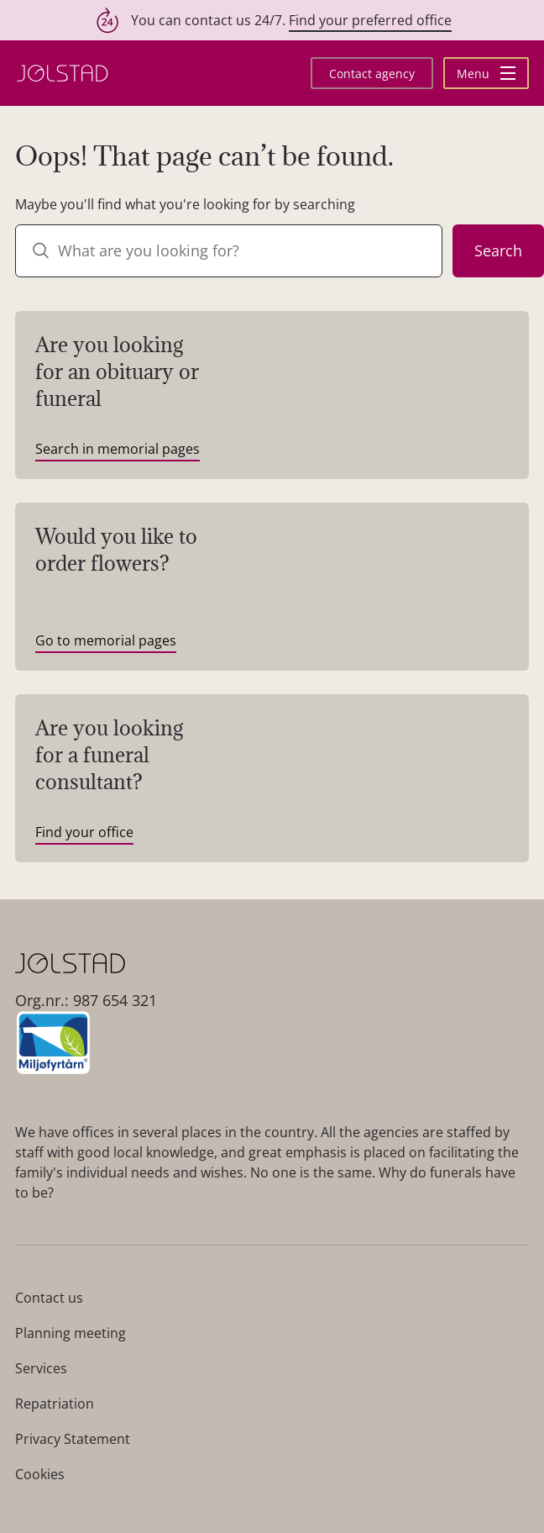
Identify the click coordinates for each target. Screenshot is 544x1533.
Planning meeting (70, 1333)
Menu (486, 74)
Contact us (49, 1297)
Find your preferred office (370, 20)
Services (41, 1368)
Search (498, 250)
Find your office (84, 832)
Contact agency (372, 74)
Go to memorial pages (105, 640)
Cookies (40, 1474)
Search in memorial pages (117, 449)
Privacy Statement (72, 1439)
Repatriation (54, 1403)
